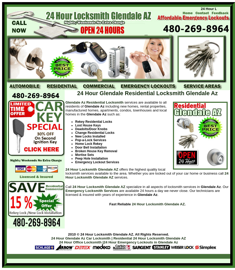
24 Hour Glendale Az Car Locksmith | (82, 238)
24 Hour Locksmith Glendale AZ (91, 169)
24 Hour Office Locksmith (80, 242)
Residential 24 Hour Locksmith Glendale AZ (149, 238)
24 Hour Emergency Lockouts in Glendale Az (141, 242)
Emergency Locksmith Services (91, 191)
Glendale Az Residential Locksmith (94, 102)
